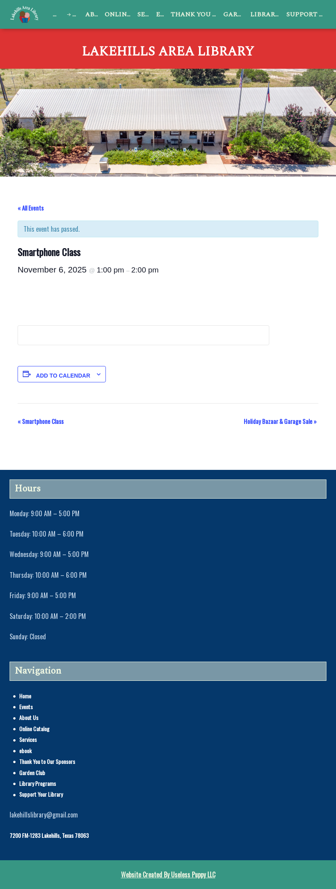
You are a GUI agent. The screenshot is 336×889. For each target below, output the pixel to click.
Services (145, 14)
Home (58, 14)
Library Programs (266, 14)
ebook (161, 14)
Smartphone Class (41, 421)
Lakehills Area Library (168, 52)
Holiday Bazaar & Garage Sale (280, 421)
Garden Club (235, 14)
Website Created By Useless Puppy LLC (168, 874)
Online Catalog (119, 14)
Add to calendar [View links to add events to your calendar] (63, 375)
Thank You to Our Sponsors (196, 14)
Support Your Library (306, 14)
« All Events (31, 207)
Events (77, 14)
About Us (93, 14)
